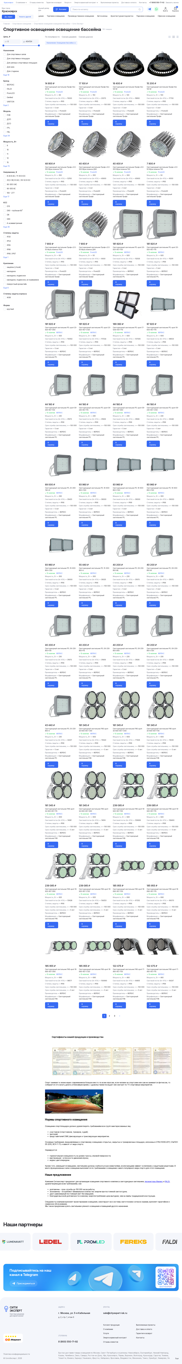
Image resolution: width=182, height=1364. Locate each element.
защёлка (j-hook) (14, 267)
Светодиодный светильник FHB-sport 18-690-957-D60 (61, 970)
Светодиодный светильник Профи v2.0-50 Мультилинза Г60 (162, 168)
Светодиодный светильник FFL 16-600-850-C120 (94, 489)
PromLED (11, 93)
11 (7, 154)
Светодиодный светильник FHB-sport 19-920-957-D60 (61, 890)
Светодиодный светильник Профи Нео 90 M (60, 88)
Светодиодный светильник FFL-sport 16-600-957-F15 (162, 329)
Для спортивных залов (16, 54)
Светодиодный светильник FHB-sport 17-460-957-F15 (163, 970)
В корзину (51, 123)
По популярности (52, 37)
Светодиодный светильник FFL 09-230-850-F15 (94, 650)
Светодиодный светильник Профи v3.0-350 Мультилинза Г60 (60, 168)
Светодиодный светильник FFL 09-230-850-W (162, 569)
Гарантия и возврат (144, 1333)
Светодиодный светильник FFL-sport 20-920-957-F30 (129, 248)
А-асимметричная (14, 223)
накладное (11, 271)
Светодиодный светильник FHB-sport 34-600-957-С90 (93, 730)
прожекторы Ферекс (154, 1181)
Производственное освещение (81, 16)
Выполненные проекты (145, 1325)
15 (8, 162)
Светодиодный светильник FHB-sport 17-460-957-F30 (129, 970)
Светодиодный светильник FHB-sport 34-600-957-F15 (59, 810)
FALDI (9, 89)
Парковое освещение (145, 16)
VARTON (10, 102)
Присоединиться (23, 1283)
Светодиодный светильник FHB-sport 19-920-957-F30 (129, 810)
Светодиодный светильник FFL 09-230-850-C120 (162, 650)
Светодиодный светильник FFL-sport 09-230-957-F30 (61, 409)
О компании (108, 1329)
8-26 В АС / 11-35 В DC (16, 176)
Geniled (10, 97)
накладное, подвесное (16, 276)
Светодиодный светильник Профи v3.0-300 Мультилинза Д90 (94, 168)
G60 (8, 219)
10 (8, 150)
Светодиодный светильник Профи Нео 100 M (162, 88)
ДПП (9, 119)
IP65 (9, 245)
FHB (8, 115)
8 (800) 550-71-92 (68, 1341)
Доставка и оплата (144, 1329)
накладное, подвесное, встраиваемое (23, 280)
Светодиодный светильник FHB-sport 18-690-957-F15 (163, 890)
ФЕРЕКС (10, 85)
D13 (8, 206)
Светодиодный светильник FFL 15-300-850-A (94, 569)
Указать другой (25, 17)
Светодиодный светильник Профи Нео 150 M (94, 88)
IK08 (9, 297)
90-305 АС (11, 188)
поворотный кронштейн (17, 284)
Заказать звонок (172, 2)
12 (8, 158)
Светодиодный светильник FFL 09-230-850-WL (128, 569)
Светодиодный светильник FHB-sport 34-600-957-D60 (93, 810)
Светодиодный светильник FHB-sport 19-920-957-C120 (95, 890)
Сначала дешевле (69, 37)
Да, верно (8, 17)
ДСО (9, 123)
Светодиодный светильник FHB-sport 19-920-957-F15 (163, 810)
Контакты (140, 1338)
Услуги (106, 1333)
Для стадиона (13, 71)
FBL (8, 132)
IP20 (9, 237)
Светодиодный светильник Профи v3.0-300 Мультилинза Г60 (128, 168)
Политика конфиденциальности (16, 1354)
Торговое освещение (56, 16)
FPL (8, 128)
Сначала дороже (86, 37)
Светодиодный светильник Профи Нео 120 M (128, 88)
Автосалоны (102, 16)
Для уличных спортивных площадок (22, 63)
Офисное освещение (166, 16)
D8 (8, 215)
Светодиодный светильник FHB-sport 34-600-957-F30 (161, 730)
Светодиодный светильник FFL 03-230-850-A (60, 730)
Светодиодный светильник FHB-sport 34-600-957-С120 (127, 730)
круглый (10, 309)
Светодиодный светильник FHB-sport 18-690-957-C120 (95, 970)
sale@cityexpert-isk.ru (115, 1313)
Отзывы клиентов (110, 1342)
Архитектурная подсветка (122, 16)
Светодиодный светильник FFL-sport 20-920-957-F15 (163, 248)
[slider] (3, 45)
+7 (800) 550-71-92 (156, 2)
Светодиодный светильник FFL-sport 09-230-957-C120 (163, 409)
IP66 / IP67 (11, 254)
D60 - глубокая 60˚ (15, 210)
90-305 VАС (12, 184)
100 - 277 (11, 193)
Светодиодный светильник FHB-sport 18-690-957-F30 (129, 890)
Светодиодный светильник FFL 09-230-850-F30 (60, 650)
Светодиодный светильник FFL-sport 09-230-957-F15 (95, 409)
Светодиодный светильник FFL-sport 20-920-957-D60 (61, 329)
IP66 (9, 249)
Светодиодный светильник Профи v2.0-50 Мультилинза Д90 (94, 248)
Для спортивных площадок (18, 58)
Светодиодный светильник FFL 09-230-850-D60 (128, 650)
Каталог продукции (111, 1325)
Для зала (10, 67)
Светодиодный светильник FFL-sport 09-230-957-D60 (129, 409)
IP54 (9, 241)
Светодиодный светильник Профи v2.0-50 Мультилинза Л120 (60, 248)
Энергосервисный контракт (115, 1338)
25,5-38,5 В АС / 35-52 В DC (18, 180)
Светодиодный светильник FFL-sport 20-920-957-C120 (95, 329)
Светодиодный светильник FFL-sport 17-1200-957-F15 (128, 329)
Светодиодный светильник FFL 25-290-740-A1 (60, 489)
